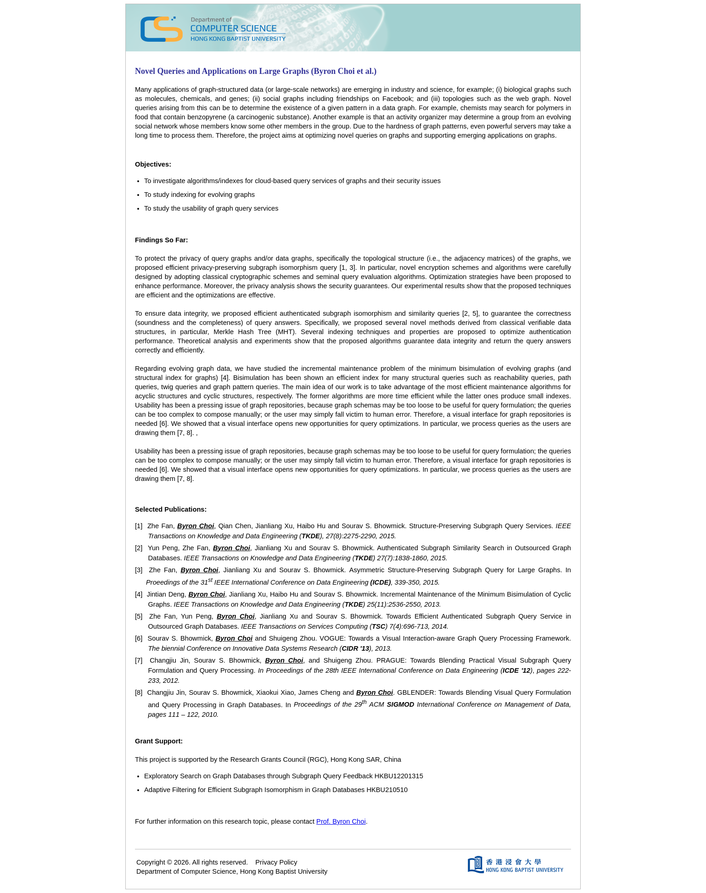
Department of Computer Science (186, 871)
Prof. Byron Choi (341, 821)
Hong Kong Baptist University (284, 871)
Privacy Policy (276, 862)
